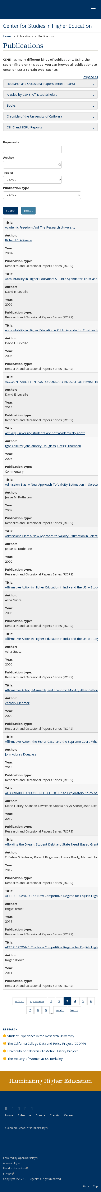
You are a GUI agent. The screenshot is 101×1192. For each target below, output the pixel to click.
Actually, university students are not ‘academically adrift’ (45, 433)
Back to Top (90, 1186)
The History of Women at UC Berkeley (35, 1058)
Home (7, 36)
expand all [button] (90, 77)
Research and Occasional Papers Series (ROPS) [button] (41, 83)
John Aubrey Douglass (40, 446)
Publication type (16, 188)
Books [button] (11, 105)
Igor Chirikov (14, 446)
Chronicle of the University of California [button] (34, 116)
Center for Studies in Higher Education (47, 26)
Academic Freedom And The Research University (40, 227)
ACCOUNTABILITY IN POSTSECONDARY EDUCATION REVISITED (52, 381)
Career (68, 1115)
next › (61, 1011)
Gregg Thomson (69, 446)
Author (8, 157)
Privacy (8, 1173)
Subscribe (24, 1115)
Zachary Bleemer (17, 703)
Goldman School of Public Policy (26, 1128)
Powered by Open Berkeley (20, 1158)
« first (21, 1002)
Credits (54, 1115)
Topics (8, 172)
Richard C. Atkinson (18, 240)
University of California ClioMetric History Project (42, 1051)
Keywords (11, 142)
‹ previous (38, 1002)
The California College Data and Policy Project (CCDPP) (46, 1043)
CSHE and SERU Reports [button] (24, 127)
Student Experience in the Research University (40, 1036)
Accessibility (11, 1163)
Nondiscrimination (15, 1168)
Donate (40, 1115)
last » (75, 1011)
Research (10, 1029)
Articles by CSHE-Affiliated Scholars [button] (32, 94)
